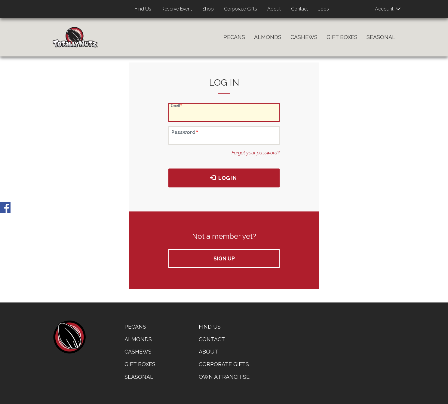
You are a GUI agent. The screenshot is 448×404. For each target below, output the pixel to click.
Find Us (143, 9)
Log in (223, 178)
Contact (299, 9)
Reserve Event (176, 9)
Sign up (224, 258)
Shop (208, 9)
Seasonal (381, 37)
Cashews (304, 37)
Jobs (323, 9)
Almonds (267, 37)
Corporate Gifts (240, 9)
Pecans (234, 37)
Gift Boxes (342, 37)
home (69, 337)
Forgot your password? (256, 153)
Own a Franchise (224, 377)
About (274, 9)
